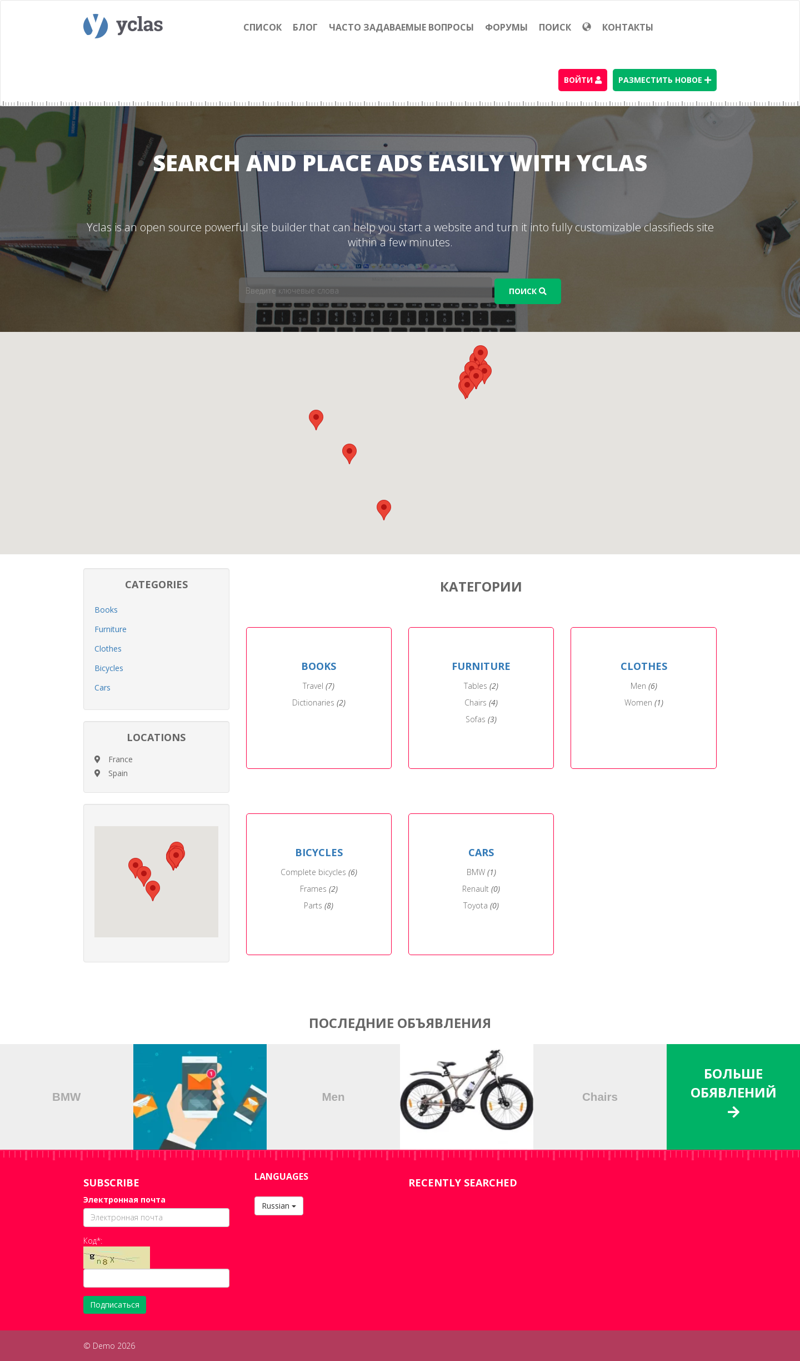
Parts (318, 905)
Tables (481, 685)
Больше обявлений (734, 1091)
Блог (305, 27)
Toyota (481, 905)
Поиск (555, 27)
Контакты (627, 27)
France (120, 759)
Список (262, 27)
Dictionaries (319, 702)
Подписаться (114, 1304)
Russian (279, 1205)
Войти (583, 79)
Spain (118, 773)
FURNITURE (481, 666)
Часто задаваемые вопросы (401, 27)
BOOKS (318, 666)
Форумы (506, 27)
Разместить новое (664, 79)
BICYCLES (319, 852)
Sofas (481, 719)
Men (644, 685)
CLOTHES (644, 666)
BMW (481, 872)
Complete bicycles (319, 872)
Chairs (481, 702)
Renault (481, 888)
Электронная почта (124, 1199)
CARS (481, 852)
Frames (319, 888)
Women (643, 702)
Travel (318, 685)
